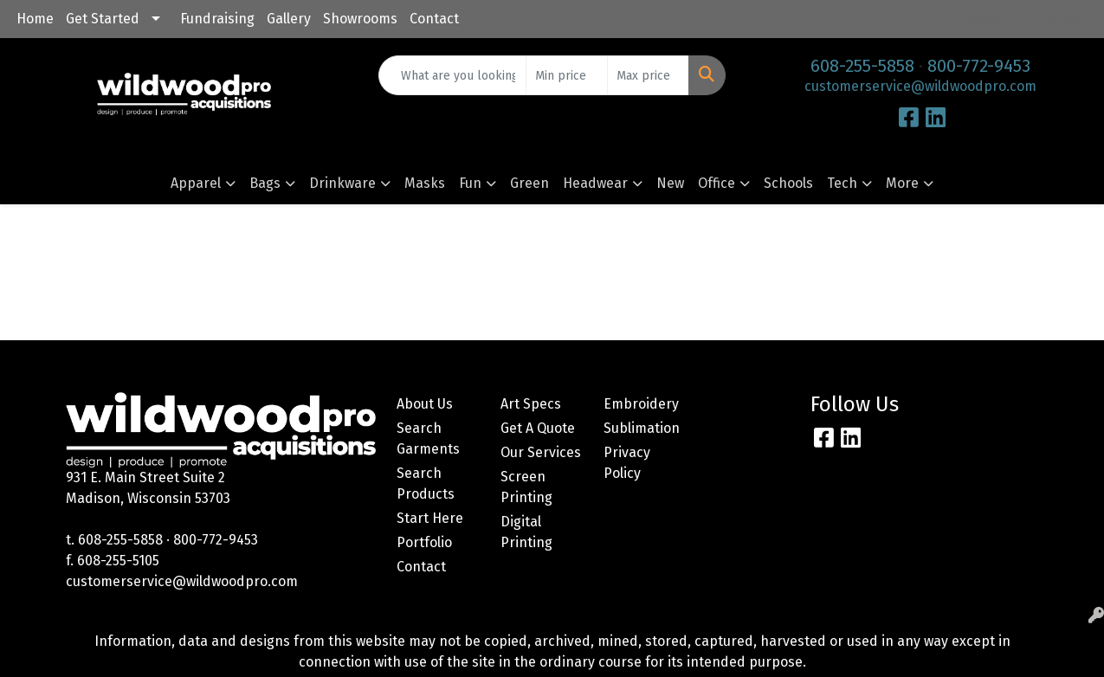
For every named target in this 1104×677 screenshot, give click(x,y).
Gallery (289, 18)
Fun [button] (470, 183)
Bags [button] (265, 183)
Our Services (540, 452)
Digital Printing (526, 532)
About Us (425, 404)
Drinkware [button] (342, 183)
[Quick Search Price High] (648, 75)
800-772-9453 (978, 65)
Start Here (430, 518)
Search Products (426, 483)
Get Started (102, 18)
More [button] (902, 183)
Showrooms (360, 18)
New (670, 183)
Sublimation (642, 428)
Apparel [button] (196, 183)
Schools (788, 183)
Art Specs (530, 404)
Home (35, 18)
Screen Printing (526, 487)
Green (529, 183)
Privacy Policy (627, 462)
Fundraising (217, 18)
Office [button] (716, 183)
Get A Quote (537, 428)
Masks (424, 183)
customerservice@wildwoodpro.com (920, 86)
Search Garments (428, 438)
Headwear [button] (595, 183)
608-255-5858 (862, 65)
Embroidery (641, 404)
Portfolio (424, 542)
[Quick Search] (452, 75)
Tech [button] (842, 183)
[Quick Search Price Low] (567, 75)
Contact (434, 18)
